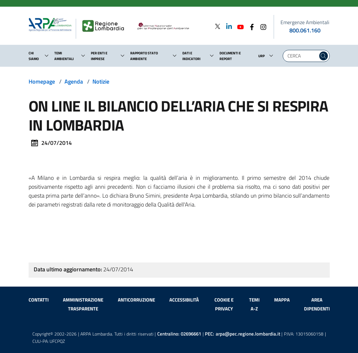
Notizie (100, 81)
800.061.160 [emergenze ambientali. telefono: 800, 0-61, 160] (305, 30)
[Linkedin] (227, 26)
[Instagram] (261, 26)
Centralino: (179, 333)
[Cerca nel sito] (323, 55)
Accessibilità (184, 299)
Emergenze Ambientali (304, 22)
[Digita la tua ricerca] (302, 56)
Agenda (73, 81)
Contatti (39, 299)
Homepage (42, 81)
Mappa (282, 299)
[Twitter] (217, 26)
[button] (47, 55)
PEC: (242, 333)
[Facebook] (250, 26)
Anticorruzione (136, 299)
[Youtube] (238, 26)
